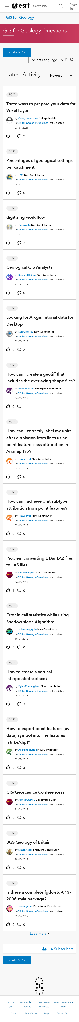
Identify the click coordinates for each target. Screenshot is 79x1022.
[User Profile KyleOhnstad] (9, 333)
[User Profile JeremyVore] (9, 908)
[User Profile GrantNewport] (9, 574)
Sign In (73, 6)
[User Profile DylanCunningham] (9, 687)
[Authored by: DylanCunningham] (29, 686)
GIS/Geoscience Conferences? (35, 792)
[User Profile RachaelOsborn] (9, 276)
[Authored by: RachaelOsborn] (27, 274)
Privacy (14, 1013)
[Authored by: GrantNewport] (26, 572)
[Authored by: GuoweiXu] (24, 224)
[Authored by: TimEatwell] (24, 458)
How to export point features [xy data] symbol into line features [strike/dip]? (37, 735)
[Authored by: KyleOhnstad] (25, 331)
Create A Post (17, 52)
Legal (47, 1013)
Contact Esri (62, 1013)
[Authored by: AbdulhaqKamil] (27, 749)
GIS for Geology (20, 17)
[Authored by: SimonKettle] (25, 849)
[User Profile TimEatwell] (9, 460)
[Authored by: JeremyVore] (25, 906)
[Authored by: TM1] (21, 174)
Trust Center (31, 1013)
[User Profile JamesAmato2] (9, 801)
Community (40, 6)
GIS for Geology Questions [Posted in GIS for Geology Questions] (32, 122)
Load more (38, 933)
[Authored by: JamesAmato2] (26, 799)
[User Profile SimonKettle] (9, 851)
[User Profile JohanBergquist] (9, 631)
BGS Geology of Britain (28, 842)
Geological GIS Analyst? (29, 267)
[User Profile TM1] (9, 176)
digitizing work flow (25, 217)
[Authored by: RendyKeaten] (26, 388)
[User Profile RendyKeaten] (9, 390)
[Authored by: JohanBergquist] (27, 629)
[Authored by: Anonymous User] (28, 118)
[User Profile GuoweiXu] (9, 226)
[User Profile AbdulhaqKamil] (9, 751)
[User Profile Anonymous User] (9, 119)
